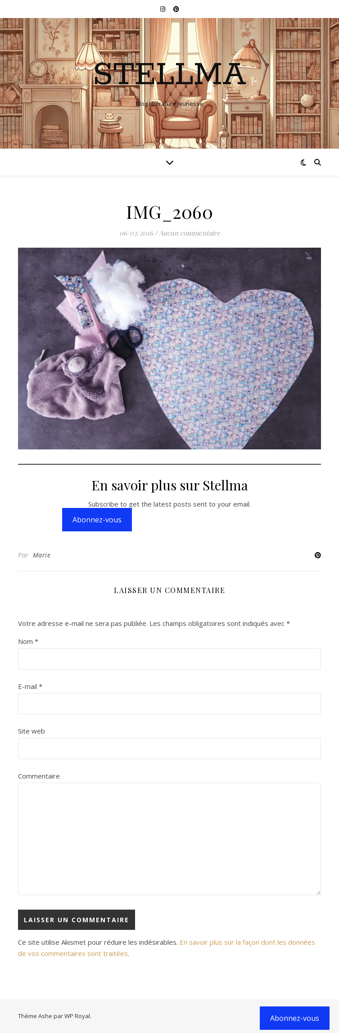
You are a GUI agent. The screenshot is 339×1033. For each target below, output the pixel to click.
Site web (31, 730)
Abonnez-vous (97, 520)
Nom (28, 641)
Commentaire (39, 775)
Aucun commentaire (189, 232)
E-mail (30, 686)
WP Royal (77, 1016)
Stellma (169, 76)
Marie (42, 555)
